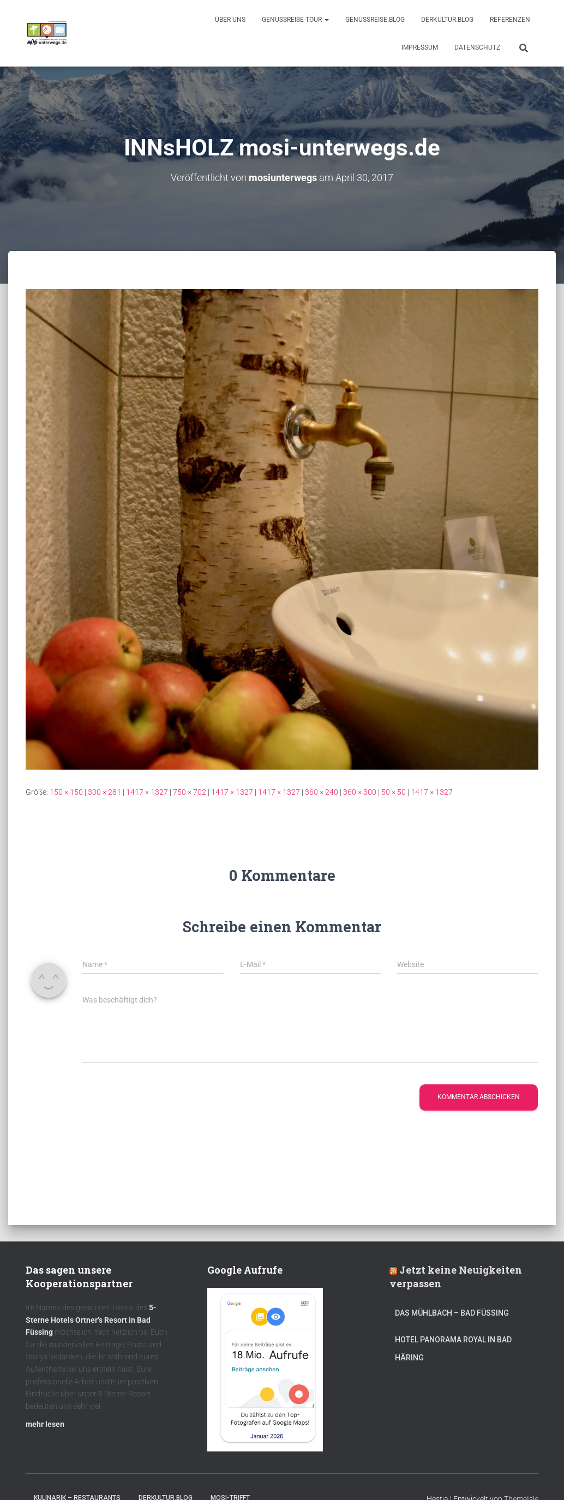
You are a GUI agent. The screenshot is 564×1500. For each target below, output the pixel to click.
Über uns (230, 19)
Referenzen (510, 19)
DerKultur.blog (447, 19)
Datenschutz (477, 47)
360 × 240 (321, 791)
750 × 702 (189, 791)
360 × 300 (359, 791)
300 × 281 (104, 791)
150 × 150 (66, 791)
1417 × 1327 (147, 791)
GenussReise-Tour (295, 19)
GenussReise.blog (375, 19)
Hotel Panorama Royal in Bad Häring (453, 1348)
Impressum (419, 47)
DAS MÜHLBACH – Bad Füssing (452, 1313)
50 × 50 (393, 791)
